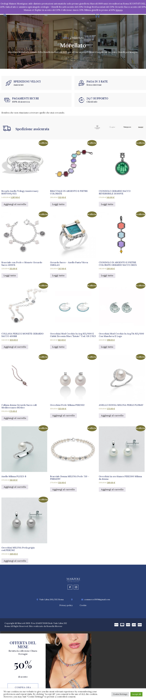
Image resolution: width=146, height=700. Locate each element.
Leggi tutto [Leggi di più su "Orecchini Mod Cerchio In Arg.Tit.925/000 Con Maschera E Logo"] (107, 348)
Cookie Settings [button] (120, 694)
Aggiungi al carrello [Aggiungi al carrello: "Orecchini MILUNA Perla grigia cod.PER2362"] (15, 562)
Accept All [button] (136, 694)
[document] (73, 666)
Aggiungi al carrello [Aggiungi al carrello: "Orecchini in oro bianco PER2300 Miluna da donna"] (112, 490)
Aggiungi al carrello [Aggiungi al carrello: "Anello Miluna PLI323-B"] (15, 488)
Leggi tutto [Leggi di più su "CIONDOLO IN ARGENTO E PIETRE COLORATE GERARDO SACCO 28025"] (107, 276)
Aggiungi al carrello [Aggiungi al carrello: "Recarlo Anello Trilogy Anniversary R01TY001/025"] (15, 205)
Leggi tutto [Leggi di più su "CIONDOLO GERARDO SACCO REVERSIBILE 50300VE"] (107, 205)
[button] (73, 633)
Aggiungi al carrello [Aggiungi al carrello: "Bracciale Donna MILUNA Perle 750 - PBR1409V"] (63, 490)
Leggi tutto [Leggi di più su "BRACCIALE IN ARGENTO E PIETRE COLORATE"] (58, 205)
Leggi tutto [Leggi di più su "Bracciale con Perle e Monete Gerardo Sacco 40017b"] (10, 276)
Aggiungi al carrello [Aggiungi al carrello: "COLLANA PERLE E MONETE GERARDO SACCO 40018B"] (15, 348)
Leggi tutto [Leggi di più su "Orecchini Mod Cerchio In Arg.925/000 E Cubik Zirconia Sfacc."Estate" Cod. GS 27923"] (58, 348)
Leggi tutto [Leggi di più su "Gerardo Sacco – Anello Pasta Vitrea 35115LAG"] (58, 276)
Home (65, 38)
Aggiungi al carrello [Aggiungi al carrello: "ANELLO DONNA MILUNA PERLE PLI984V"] (112, 416)
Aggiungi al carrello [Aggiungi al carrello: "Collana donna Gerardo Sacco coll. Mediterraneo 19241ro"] (15, 419)
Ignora (119, 10)
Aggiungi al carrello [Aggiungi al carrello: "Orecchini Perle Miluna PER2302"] (63, 416)
